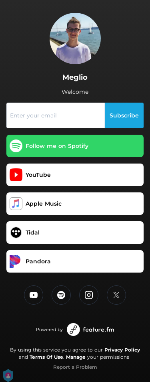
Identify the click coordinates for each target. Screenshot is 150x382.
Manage (76, 357)
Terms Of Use (46, 357)
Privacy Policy (122, 350)
